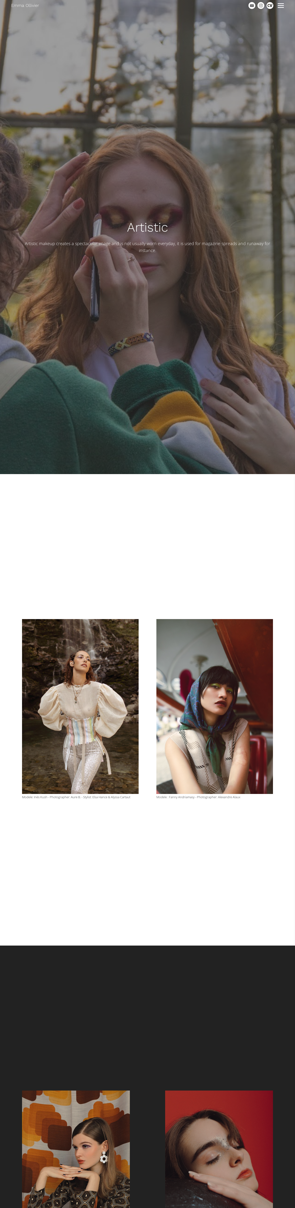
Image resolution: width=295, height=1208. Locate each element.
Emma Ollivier (25, 5)
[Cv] (269, 5)
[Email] (251, 5)
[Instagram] (260, 5)
